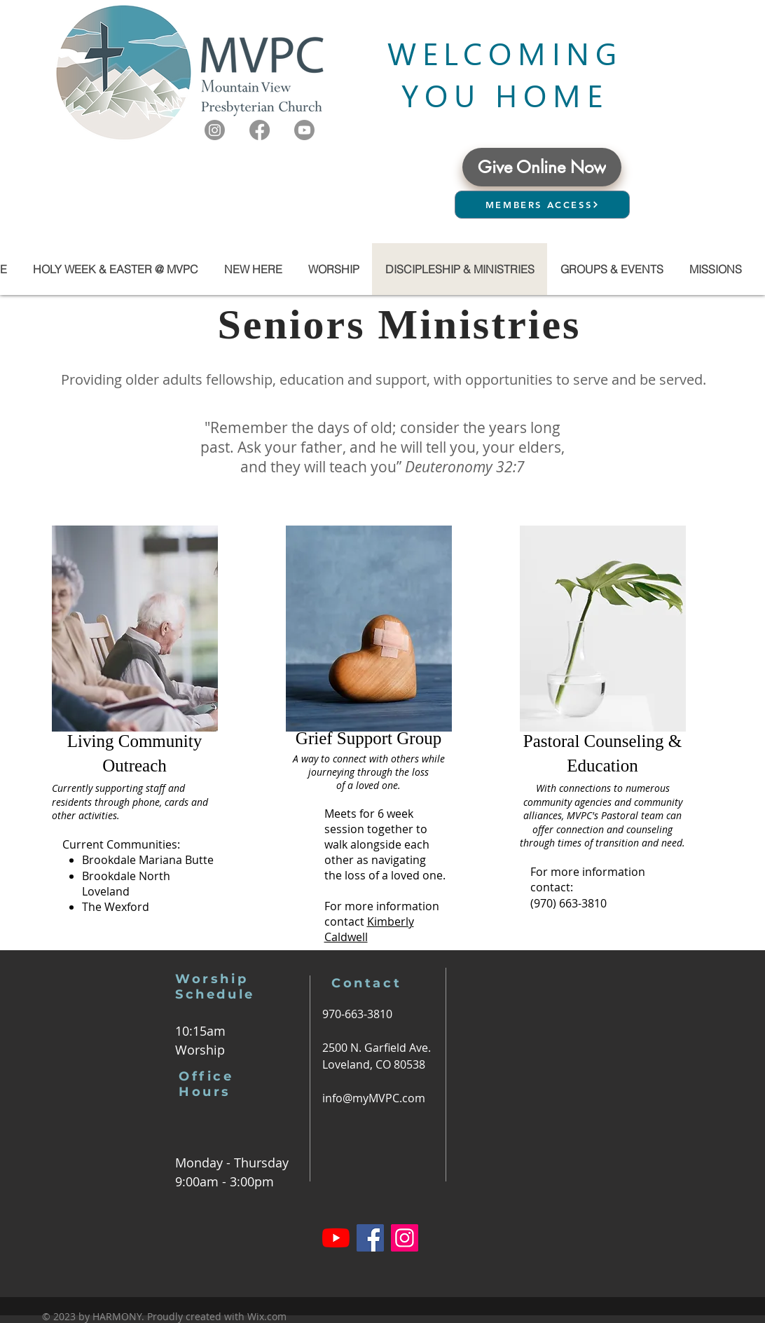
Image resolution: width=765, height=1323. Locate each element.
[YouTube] (336, 1238)
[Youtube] (304, 130)
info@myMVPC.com (373, 1098)
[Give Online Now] (541, 167)
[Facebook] (259, 130)
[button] (611, 269)
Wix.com (267, 1316)
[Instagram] (215, 130)
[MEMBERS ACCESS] (542, 205)
